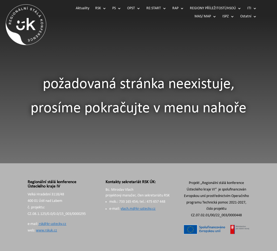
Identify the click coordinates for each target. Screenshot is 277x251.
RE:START (153, 8)
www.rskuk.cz (46, 230)
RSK (98, 8)
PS (114, 8)
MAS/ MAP (202, 16)
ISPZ (225, 16)
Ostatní (245, 16)
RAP (175, 8)
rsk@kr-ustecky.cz (52, 224)
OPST (131, 8)
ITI (249, 8)
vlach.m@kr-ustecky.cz (138, 209)
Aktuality (82, 8)
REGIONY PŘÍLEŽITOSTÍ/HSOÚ (213, 8)
